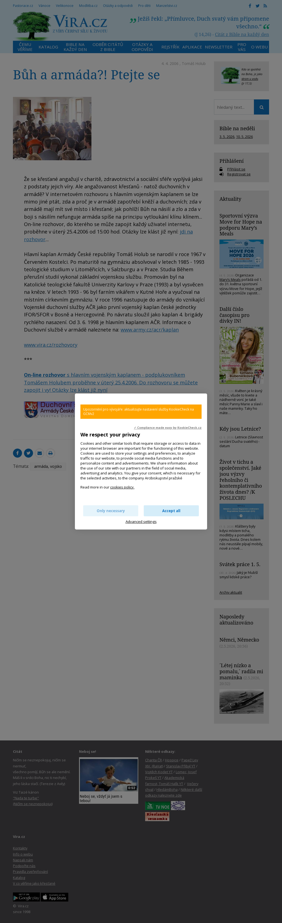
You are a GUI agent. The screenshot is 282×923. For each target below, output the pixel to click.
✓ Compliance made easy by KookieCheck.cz (168, 428)
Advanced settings (141, 521)
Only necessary (111, 510)
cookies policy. (122, 487)
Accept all (171, 510)
